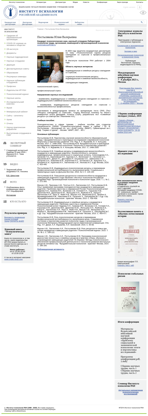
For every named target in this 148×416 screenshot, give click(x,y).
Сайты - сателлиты (15, 116)
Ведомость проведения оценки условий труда (14, 219)
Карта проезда (122, 2)
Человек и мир (130, 51)
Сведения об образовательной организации (14, 37)
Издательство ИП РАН (16, 90)
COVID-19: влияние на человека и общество (16, 44)
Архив (9, 119)
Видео (14, 164)
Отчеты (10, 123)
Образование (12, 73)
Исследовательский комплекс (15, 103)
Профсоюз (11, 86)
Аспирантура (41, 2)
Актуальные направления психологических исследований (130, 392)
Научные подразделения (17, 57)
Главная (40, 29)
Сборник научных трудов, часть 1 (130, 367)
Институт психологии (17, 2)
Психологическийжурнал (61, 23)
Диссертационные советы (18, 69)
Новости (86, 2)
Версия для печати (103, 30)
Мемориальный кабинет (17, 112)
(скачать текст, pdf (126, 265)
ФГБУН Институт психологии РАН (131, 408)
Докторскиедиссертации (27, 23)
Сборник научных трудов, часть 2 (130, 371)
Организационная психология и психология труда (131, 56)
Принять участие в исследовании (126, 200)
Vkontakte (140, 7)
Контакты (139, 2)
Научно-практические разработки (16, 128)
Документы (11, 53)
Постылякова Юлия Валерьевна (57, 29)
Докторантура (60, 2)
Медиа (75, 2)
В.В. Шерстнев (12, 176)
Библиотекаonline (79, 23)
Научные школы (14, 98)
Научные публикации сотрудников (16, 81)
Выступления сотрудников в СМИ (19, 134)
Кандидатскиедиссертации (10, 23)
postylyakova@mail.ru (46, 45)
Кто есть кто (18, 201)
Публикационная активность (50, 249)
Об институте (12, 49)
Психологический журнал (18, 94)
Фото (13, 182)
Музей (9, 108)
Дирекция (11, 65)
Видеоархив (43, 22)
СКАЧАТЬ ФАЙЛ (17, 221)
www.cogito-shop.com (13, 259)
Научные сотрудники (16, 61)
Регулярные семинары (16, 76)
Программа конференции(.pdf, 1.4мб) (130, 359)
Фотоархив (11, 195)
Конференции (102, 2)
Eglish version (129, 7)
